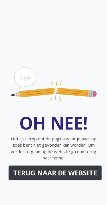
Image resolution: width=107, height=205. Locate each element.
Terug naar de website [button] (55, 172)
